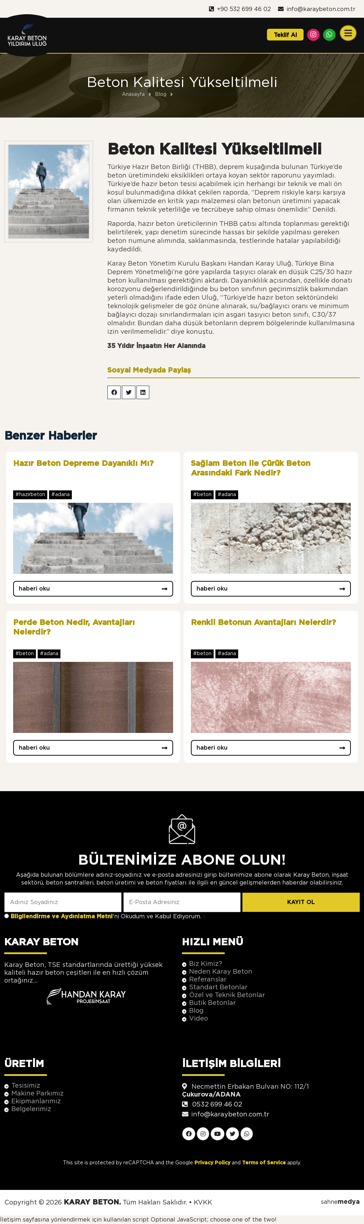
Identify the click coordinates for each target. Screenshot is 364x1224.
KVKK (203, 1202)
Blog (196, 1011)
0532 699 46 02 (217, 1104)
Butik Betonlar (212, 1003)
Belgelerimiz (31, 1109)
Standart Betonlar (218, 987)
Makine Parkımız (37, 1093)
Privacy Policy (212, 1162)
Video (198, 1019)
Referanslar (207, 980)
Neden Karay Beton (220, 972)
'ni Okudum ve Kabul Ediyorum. (107, 916)
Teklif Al (285, 35)
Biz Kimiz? (205, 964)
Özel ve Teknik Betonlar (227, 995)
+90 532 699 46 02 (240, 9)
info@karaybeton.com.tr (316, 9)
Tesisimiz (25, 1086)
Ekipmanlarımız (36, 1101)
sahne (340, 1202)
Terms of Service (264, 1162)
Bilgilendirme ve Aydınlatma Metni (62, 916)
